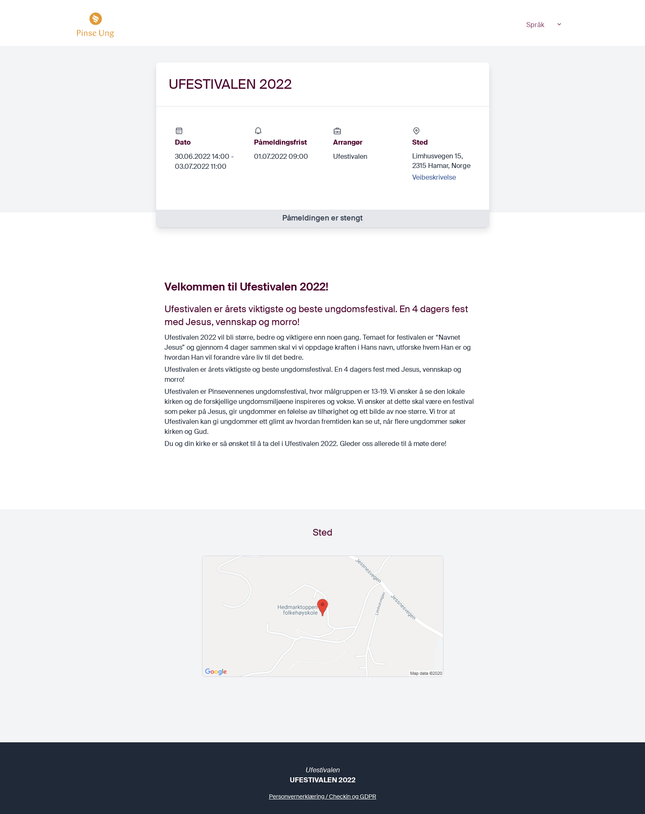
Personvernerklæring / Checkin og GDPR (322, 796)
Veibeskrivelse (434, 177)
